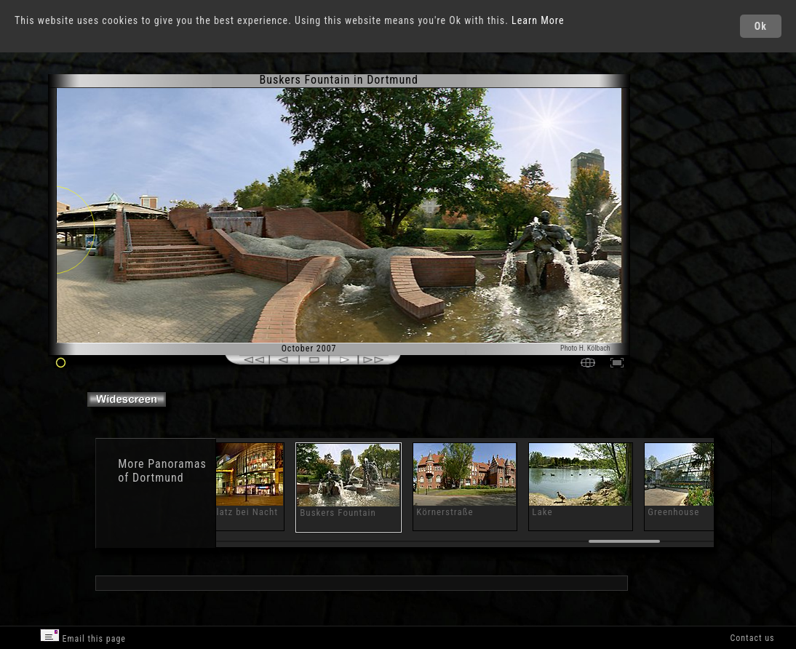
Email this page (83, 636)
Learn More (538, 20)
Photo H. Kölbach (585, 348)
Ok (761, 26)
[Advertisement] (690, 196)
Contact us (752, 638)
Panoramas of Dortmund (162, 471)
